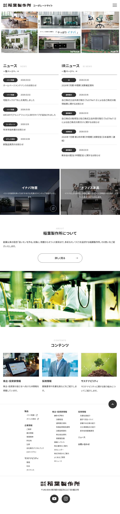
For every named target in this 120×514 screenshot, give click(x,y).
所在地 (29, 440)
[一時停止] (60, 46)
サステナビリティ (31, 458)
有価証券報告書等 (63, 427)
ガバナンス (30, 470)
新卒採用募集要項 (87, 431)
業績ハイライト (59, 442)
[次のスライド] (64, 46)
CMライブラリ (31, 452)
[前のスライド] (56, 46)
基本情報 (29, 433)
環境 (28, 462)
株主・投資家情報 (59, 411)
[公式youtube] (54, 499)
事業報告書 (60, 438)
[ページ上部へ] (112, 404)
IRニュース (58, 461)
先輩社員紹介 (85, 415)
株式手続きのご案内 (61, 453)
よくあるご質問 (59, 457)
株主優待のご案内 (61, 446)
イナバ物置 (32, 415)
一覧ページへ (11, 71)
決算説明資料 (61, 431)
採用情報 (82, 411)
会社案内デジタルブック (35, 448)
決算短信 (59, 419)
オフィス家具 (32, 419)
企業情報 (28, 425)
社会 (28, 466)
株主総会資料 (61, 434)
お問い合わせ (84, 444)
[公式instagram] (66, 499)
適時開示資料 (61, 423)
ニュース (81, 437)
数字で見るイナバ (86, 419)
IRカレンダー (59, 449)
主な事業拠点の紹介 (87, 427)
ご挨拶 (28, 429)
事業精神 (29, 437)
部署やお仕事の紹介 (87, 423)
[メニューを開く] (115, 5)
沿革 (28, 444)
